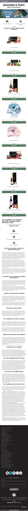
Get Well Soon (4, 445)
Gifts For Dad (4, 446)
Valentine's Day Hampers (6, 466)
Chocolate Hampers (5, 438)
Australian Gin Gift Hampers (6, 428)
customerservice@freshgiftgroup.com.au (22, 497)
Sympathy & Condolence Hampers (7, 465)
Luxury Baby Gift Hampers (6, 456)
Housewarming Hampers (6, 455)
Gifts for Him (3, 448)
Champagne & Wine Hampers (6, 436)
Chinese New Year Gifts (5, 437)
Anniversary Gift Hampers (6, 427)
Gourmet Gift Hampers (5, 454)
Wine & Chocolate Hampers (6, 467)
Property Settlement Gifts (6, 464)
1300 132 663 (2, 497)
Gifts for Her (4, 447)
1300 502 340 (5, 1)
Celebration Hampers (5, 435)
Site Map (26, 507)
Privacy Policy (22, 506)
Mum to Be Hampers (5, 459)
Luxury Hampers (4, 457)
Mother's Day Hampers (5, 458)
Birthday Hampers (4, 434)
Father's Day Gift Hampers (6, 444)
